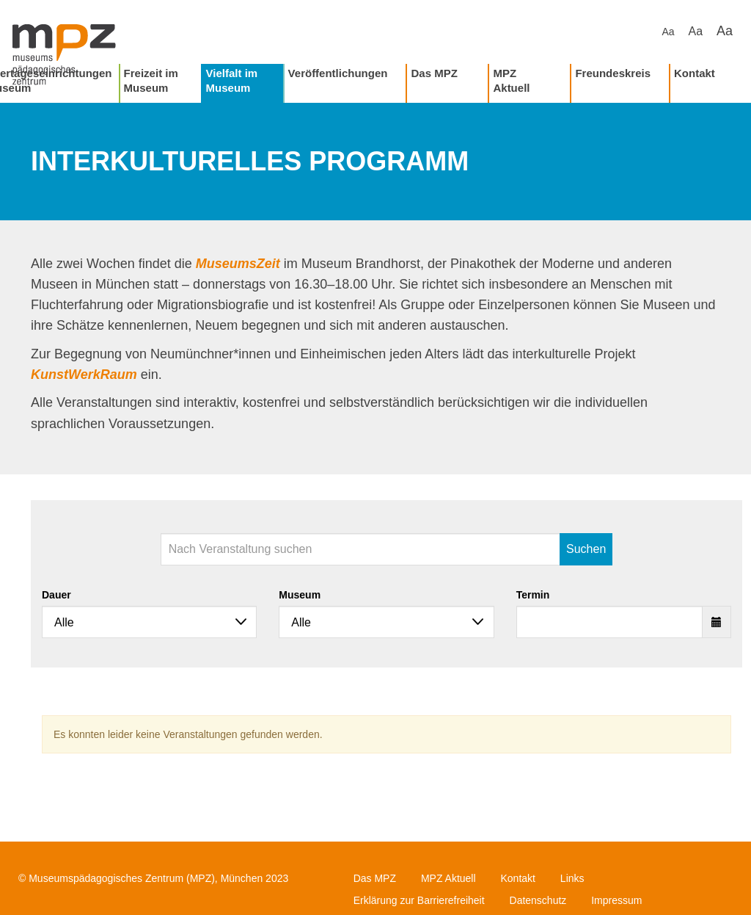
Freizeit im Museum (151, 80)
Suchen (586, 549)
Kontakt (694, 73)
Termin (533, 595)
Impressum (616, 900)
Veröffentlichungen (338, 73)
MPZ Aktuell (511, 80)
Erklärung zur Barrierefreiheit (419, 900)
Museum (299, 595)
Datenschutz (538, 900)
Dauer (56, 595)
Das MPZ (434, 73)
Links (572, 878)
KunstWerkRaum (84, 374)
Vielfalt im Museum (232, 80)
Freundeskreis (613, 73)
